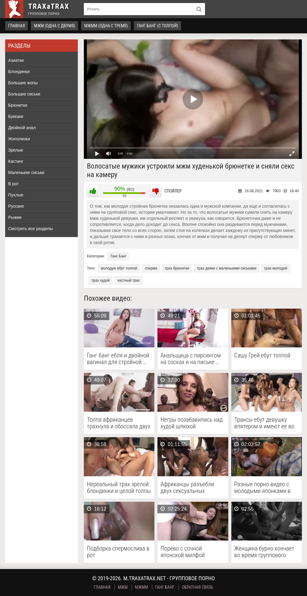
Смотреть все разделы (30, 228)
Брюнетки (17, 105)
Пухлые (15, 195)
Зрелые (15, 150)
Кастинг (15, 161)
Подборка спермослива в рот (118, 551)
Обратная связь (197, 587)
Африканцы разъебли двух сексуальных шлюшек (187, 487)
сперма (151, 268)
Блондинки (19, 71)
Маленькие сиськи (26, 172)
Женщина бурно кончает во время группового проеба (264, 551)
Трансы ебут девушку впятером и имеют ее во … (264, 423)
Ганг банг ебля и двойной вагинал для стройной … (118, 358)
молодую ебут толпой (119, 268)
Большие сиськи (24, 94)
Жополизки (19, 138)
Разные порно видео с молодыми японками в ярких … (262, 487)
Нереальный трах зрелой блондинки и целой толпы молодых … (119, 487)
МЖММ (141, 587)
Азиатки (16, 60)
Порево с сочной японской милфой (182, 551)
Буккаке (15, 116)
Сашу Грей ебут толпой (262, 355)
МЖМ (122, 587)
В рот (13, 183)
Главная (16, 25)
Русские (16, 206)
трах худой (100, 280)
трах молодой (275, 268)
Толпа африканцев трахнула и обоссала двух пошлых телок (118, 423)
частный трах (128, 280)
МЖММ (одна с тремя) (106, 25)
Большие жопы (23, 82)
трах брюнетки (177, 268)
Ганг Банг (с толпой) (157, 25)
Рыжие (14, 217)
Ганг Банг (118, 256)
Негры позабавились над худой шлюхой (191, 423)
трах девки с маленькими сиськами (226, 268)
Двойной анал (22, 127)
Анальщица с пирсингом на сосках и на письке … (190, 358)
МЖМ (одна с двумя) (54, 25)
